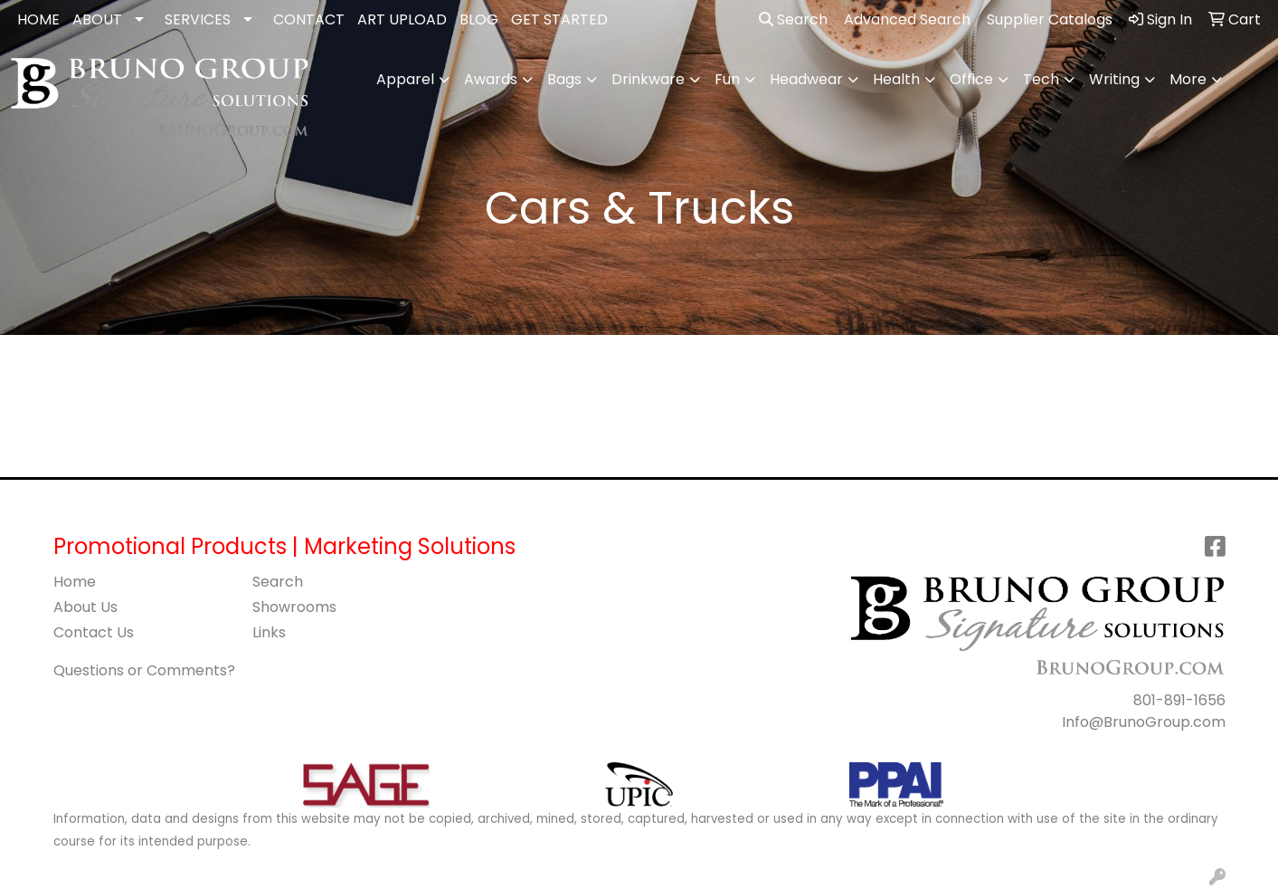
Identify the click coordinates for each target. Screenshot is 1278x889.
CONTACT (309, 19)
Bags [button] (564, 79)
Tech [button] (1041, 79)
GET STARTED (559, 19)
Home (74, 581)
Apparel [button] (405, 79)
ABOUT (97, 19)
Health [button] (896, 79)
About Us (85, 607)
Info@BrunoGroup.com (1144, 722)
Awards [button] (490, 79)
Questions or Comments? (144, 670)
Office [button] (971, 79)
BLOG (478, 19)
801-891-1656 (1179, 700)
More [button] (1188, 79)
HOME (38, 19)
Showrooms (294, 607)
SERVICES (198, 19)
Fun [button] (727, 79)
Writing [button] (1114, 79)
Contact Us (93, 632)
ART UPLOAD (402, 19)
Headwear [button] (806, 79)
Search (793, 19)
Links (269, 632)
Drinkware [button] (648, 79)
